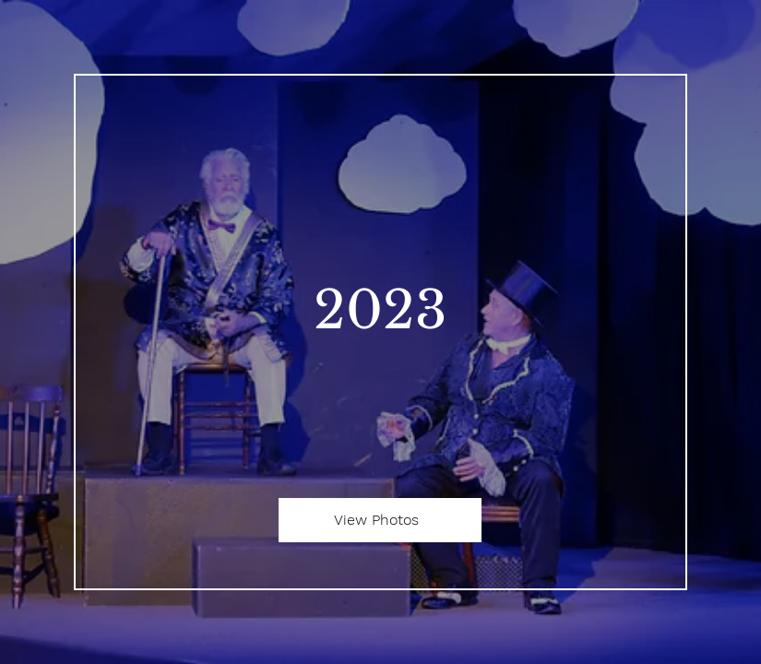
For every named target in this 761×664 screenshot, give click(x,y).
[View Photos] (380, 520)
